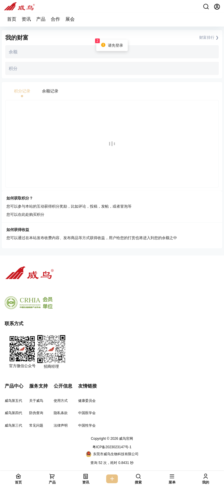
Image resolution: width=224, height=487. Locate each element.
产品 (41, 19)
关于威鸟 (36, 401)
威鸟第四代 (13, 413)
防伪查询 (36, 413)
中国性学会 (87, 425)
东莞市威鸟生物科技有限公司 (112, 454)
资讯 (26, 19)
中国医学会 (87, 413)
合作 (55, 19)
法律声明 (61, 425)
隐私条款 (61, 413)
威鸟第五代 (13, 401)
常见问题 (36, 425)
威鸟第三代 (13, 425)
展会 (70, 19)
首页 (11, 19)
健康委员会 (87, 401)
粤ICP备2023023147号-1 (111, 447)
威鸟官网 (125, 439)
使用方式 (61, 401)
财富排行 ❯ (209, 37)
